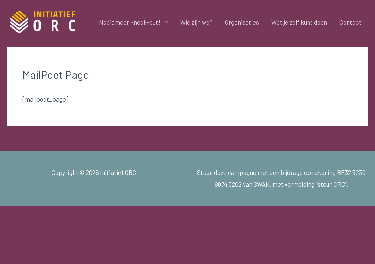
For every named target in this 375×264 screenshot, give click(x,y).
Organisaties (242, 22)
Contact (350, 22)
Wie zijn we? (196, 22)
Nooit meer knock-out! (129, 22)
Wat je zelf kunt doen (299, 22)
